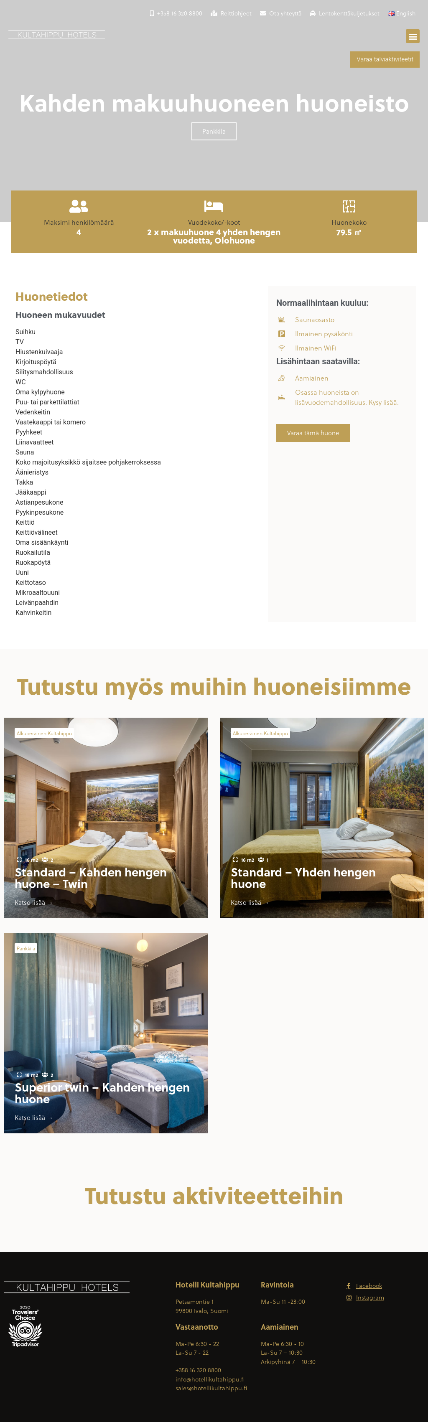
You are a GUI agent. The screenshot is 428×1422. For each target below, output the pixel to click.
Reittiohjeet (231, 13)
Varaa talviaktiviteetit (385, 59)
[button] (413, 36)
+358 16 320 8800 (176, 13)
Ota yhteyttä (280, 13)
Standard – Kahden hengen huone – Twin (91, 877)
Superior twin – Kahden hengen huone (102, 1092)
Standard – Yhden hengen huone (303, 877)
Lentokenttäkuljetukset (345, 13)
